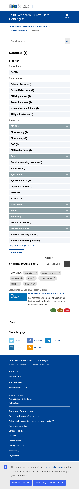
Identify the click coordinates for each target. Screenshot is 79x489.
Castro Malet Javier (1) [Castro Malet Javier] (22, 90)
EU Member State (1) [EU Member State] (21, 150)
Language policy (16, 431)
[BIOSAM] (39, 126)
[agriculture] (39, 174)
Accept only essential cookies (49, 482)
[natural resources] (39, 228)
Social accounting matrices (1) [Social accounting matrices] (26, 162)
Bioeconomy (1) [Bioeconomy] (19, 138)
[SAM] (39, 156)
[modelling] (39, 216)
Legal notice (14, 455)
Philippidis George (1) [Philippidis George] (22, 114)
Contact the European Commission (24, 416)
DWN (67, 310)
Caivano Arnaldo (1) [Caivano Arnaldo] (21, 84)
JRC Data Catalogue (18, 31)
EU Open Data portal (18, 387)
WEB (53, 310)
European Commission (19, 26)
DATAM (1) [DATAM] (16, 72)
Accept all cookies (20, 482)
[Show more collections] (22, 245)
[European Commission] (22, 5)
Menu (67, 15)
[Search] (67, 41)
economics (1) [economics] (18, 198)
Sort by (49, 258)
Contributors (15, 78)
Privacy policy (15, 441)
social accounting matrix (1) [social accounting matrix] (25, 234)
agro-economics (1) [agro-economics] (21, 180)
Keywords (14, 120)
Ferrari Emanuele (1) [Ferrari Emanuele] (21, 102)
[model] (39, 210)
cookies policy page (53, 467)
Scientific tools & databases (20, 399)
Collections (15, 66)
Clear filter (16, 252)
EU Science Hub (40, 26)
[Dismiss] (35, 273)
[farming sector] (39, 204)
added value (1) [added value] (18, 168)
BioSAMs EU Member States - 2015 (46, 293)
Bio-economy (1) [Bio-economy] (19, 132)
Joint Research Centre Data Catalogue (29, 360)
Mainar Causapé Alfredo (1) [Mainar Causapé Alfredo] (25, 108)
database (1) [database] (17, 192)
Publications (14, 403)
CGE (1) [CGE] (15, 144)
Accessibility (14, 450)
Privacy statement (16, 446)
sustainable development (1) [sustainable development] (25, 240)
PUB (60, 310)
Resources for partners (18, 426)
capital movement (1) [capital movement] (21, 186)
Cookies (12, 436)
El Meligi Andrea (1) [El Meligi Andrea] (21, 96)
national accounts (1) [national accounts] (21, 222)
